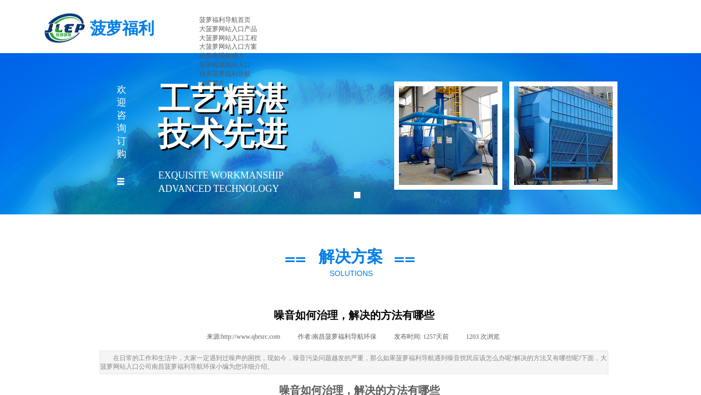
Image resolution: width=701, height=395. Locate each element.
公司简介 (212, 83)
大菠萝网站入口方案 (228, 46)
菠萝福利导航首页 (225, 20)
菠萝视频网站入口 (225, 65)
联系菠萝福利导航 (225, 74)
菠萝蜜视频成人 (221, 55)
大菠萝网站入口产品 (228, 29)
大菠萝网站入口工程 (228, 38)
